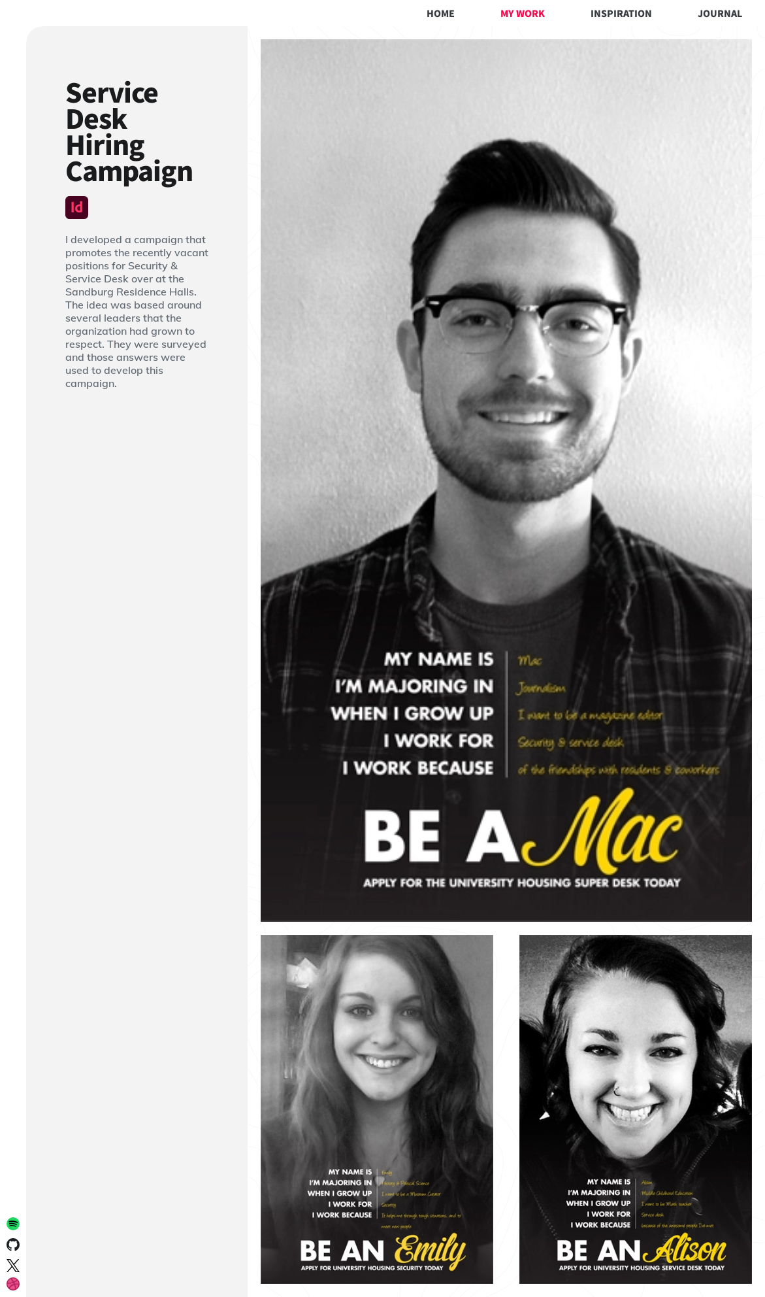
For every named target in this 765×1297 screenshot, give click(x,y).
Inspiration (621, 13)
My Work (522, 13)
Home (441, 13)
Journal (720, 13)
